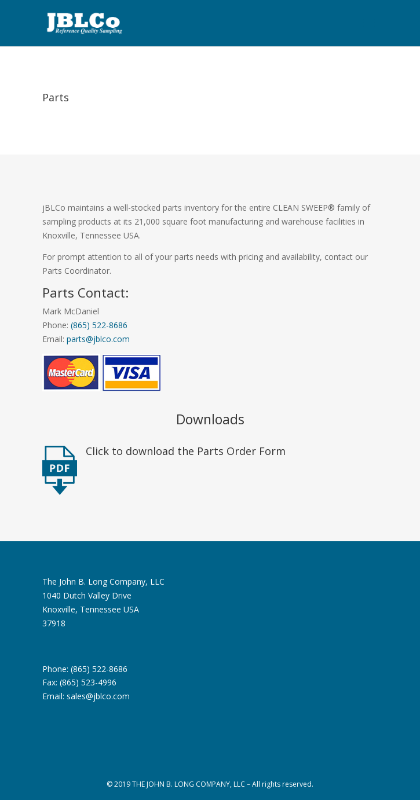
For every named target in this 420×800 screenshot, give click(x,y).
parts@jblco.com (98, 338)
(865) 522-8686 (99, 325)
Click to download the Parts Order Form (186, 451)
